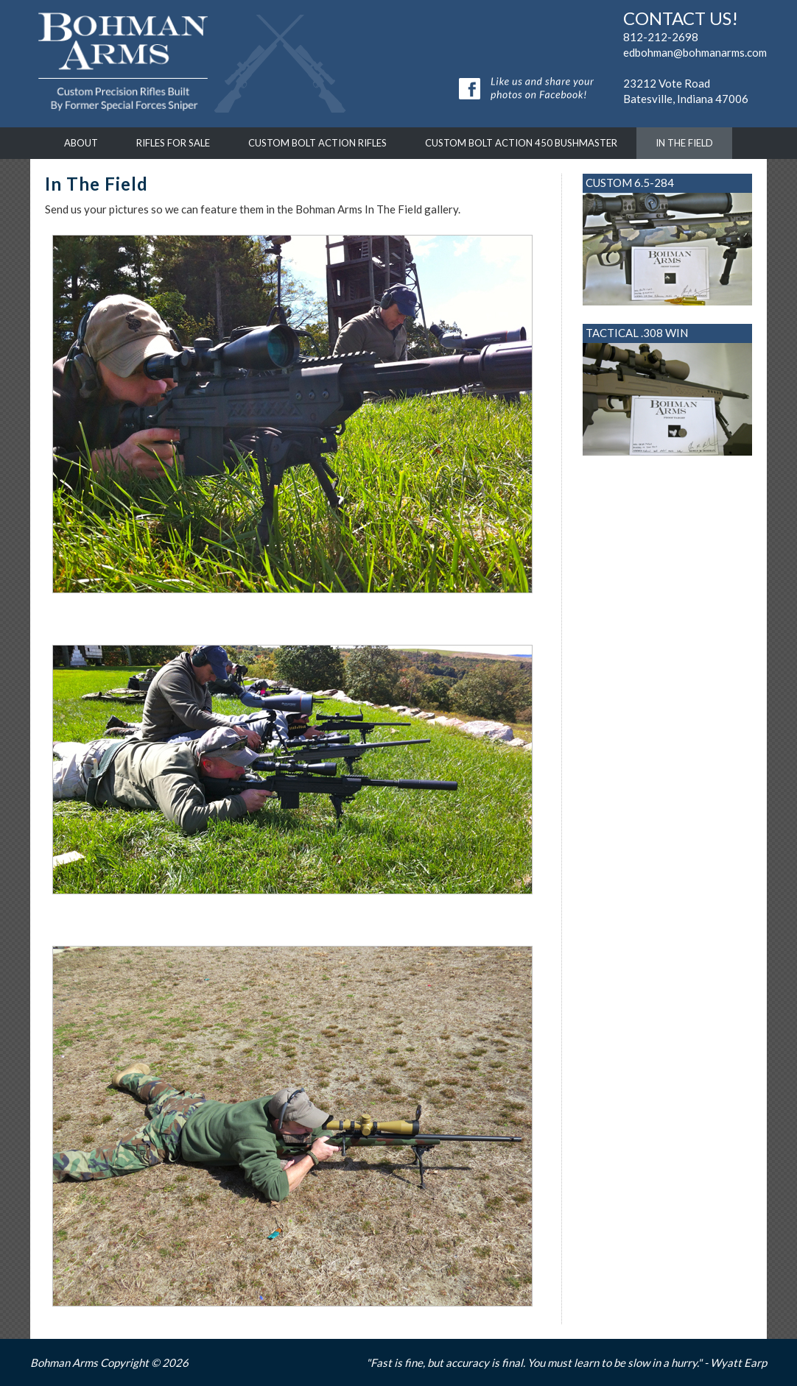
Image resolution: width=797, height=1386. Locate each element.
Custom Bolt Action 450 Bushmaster (521, 143)
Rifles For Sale (173, 143)
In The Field (684, 143)
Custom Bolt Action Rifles (317, 143)
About (81, 143)
